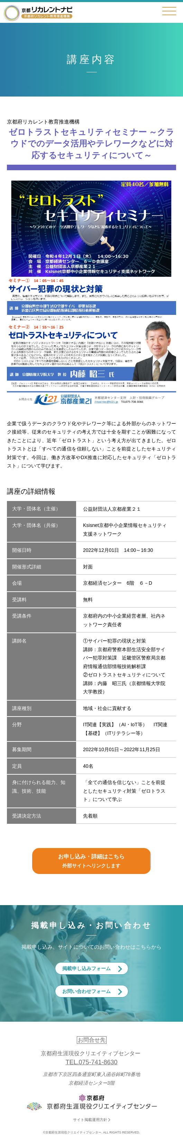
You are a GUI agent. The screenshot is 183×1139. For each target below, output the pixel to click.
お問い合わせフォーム (86, 991)
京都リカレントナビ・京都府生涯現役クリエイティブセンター (38, 12)
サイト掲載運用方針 (90, 1120)
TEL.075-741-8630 (91, 1062)
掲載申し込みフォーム (86, 968)
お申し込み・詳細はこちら (91, 862)
